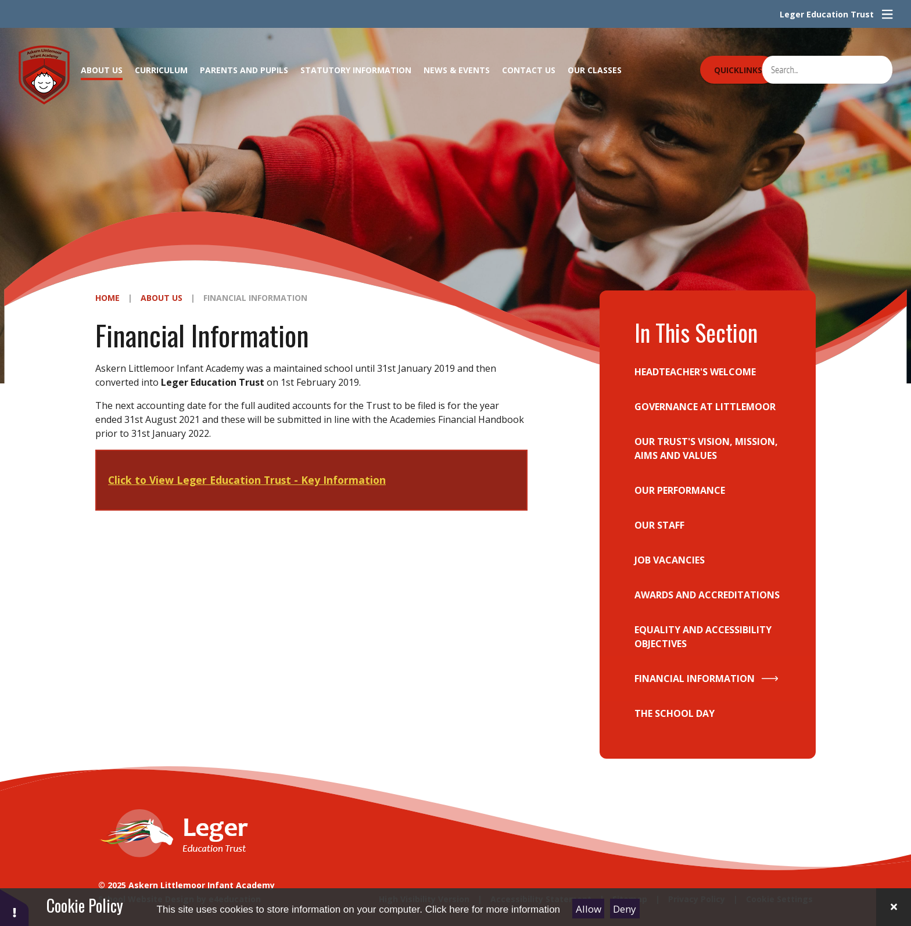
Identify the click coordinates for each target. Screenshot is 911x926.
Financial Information (255, 297)
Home (107, 297)
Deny (624, 909)
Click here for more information (492, 909)
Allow (588, 909)
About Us (161, 297)
